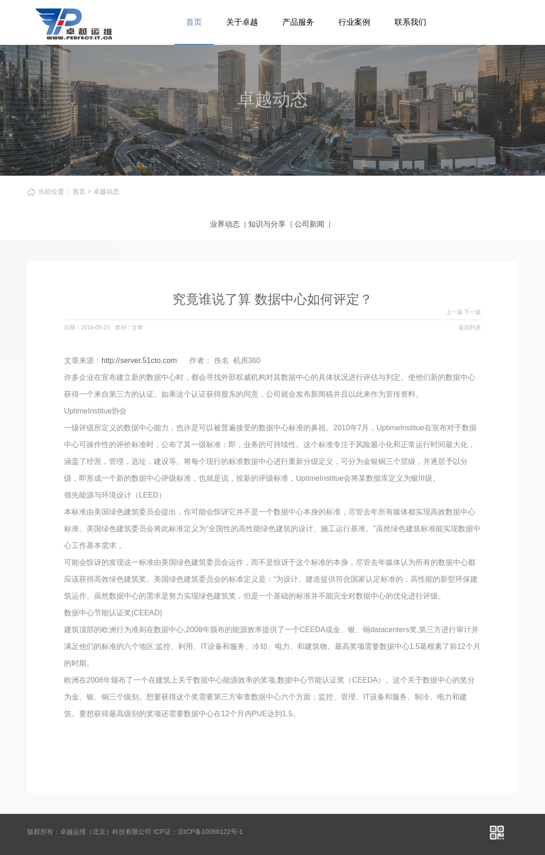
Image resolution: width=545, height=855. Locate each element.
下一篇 (472, 312)
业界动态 (225, 224)
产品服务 (298, 22)
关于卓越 (242, 22)
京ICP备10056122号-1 (210, 831)
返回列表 (470, 327)
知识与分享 (267, 224)
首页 (194, 22)
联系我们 (410, 22)
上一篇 (455, 312)
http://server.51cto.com (139, 360)
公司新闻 (309, 224)
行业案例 (354, 22)
